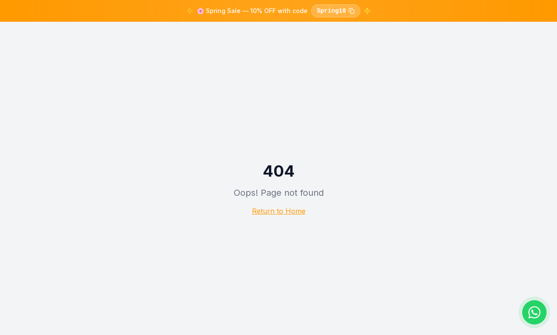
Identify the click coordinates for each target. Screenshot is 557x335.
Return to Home (278, 211)
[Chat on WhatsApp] (534, 312)
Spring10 (336, 10)
